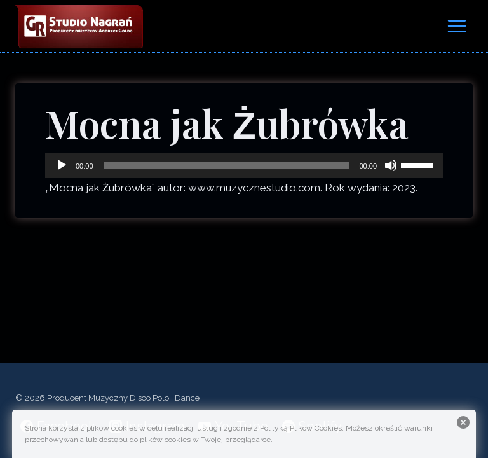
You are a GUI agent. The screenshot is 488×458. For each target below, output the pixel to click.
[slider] (226, 165)
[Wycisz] (390, 165)
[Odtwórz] (61, 165)
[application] (244, 165)
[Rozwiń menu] (456, 25)
